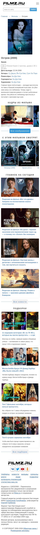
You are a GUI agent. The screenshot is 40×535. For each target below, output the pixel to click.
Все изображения (20, 131)
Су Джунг (12, 73)
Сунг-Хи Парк (32, 73)
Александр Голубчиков (16, 501)
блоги (3, 477)
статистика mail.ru (9, 482)
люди (18, 477)
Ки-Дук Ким (16, 76)
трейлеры (5, 474)
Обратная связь (30, 528)
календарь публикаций (11, 479)
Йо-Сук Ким (21, 73)
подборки (34, 477)
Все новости (20, 302)
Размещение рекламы (20, 531)
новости (15, 474)
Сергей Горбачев (8, 503)
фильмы (24, 474)
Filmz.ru (17, 493)
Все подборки (20, 452)
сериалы (34, 474)
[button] (36, 116)
